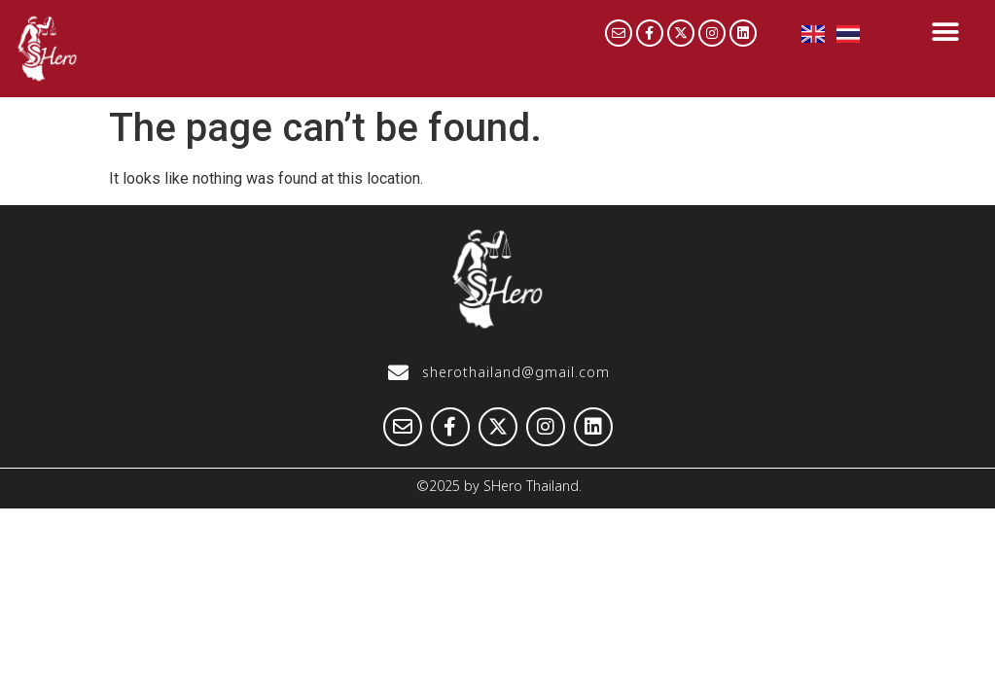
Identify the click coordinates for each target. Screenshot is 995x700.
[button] (945, 31)
